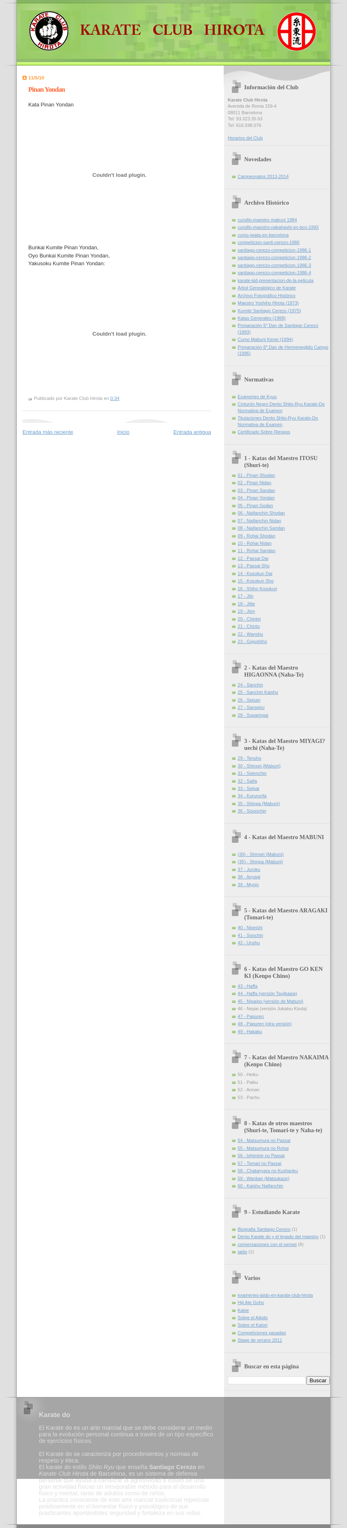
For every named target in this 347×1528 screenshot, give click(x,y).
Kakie (243, 1310)
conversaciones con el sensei (267, 1244)
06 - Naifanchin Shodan (261, 512)
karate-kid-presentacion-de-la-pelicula (275, 280)
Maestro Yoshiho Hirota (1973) (268, 302)
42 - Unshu (249, 942)
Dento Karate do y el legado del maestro (278, 1236)
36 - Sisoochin (252, 810)
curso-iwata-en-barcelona (263, 234)
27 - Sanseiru (251, 707)
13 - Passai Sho (254, 565)
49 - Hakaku (250, 1031)
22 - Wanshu (250, 634)
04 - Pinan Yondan (256, 497)
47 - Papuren (251, 1016)
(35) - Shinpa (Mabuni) (260, 861)
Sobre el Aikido (253, 1317)
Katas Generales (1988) (262, 318)
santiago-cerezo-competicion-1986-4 (274, 272)
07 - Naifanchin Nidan (259, 520)
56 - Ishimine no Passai (261, 1155)
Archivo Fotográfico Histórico (266, 295)
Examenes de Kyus (257, 396)
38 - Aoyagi (249, 876)
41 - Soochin (250, 935)
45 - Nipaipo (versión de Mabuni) (270, 1001)
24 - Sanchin (250, 684)
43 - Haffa (247, 986)
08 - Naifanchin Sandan (261, 528)
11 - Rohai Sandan (256, 550)
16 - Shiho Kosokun (257, 588)
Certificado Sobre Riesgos (264, 431)
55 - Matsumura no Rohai (263, 1148)
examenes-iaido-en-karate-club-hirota (275, 1295)
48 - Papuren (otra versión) (265, 1023)
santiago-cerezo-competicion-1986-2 (274, 257)
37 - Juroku (249, 869)
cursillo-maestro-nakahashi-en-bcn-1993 (278, 227)
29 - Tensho (249, 758)
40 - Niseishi (250, 927)
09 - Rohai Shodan (256, 535)
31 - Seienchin (252, 773)
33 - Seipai (248, 788)
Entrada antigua (192, 432)
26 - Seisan (249, 699)
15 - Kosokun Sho (256, 580)
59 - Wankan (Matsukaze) (263, 1178)
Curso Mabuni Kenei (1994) (265, 339)
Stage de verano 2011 (260, 1340)
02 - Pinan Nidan (254, 482)
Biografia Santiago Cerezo (264, 1229)
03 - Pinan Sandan (256, 490)
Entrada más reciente (48, 432)
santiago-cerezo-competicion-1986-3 (274, 265)
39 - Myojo (248, 884)
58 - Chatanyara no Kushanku (268, 1170)
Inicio (123, 432)
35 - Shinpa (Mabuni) (259, 803)
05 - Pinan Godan (255, 505)
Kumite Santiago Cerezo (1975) (269, 310)
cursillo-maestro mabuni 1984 (267, 219)
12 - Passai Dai (253, 558)
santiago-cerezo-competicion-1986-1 (274, 250)
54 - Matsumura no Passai (264, 1140)
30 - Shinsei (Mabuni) (259, 765)
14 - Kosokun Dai (255, 573)
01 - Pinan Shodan (256, 475)
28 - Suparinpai (253, 715)
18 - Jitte (246, 603)
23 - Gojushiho (252, 641)
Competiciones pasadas (262, 1332)
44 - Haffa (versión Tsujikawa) (267, 993)
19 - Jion (246, 611)
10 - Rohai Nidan (255, 543)
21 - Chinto (249, 626)
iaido (242, 1251)
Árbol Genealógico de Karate (267, 287)
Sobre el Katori (253, 1325)
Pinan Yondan (46, 89)
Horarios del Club (245, 137)
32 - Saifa (247, 781)
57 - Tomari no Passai (259, 1163)
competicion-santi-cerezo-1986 (268, 242)
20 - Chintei (249, 618)
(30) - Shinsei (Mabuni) (260, 854)
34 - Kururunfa (252, 795)
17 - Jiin (246, 596)
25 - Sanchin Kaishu (258, 692)
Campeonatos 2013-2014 (263, 176)
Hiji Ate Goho (251, 1302)
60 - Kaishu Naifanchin (260, 1185)
